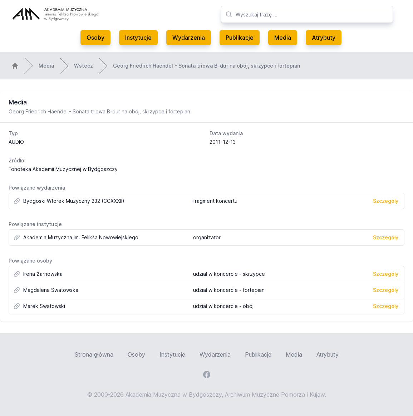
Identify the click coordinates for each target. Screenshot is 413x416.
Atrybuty (323, 37)
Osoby (95, 37)
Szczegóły (385, 201)
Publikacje (240, 37)
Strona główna (94, 354)
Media (282, 37)
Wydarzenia (188, 37)
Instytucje (138, 37)
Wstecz (83, 66)
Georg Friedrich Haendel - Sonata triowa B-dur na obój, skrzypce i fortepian (206, 66)
